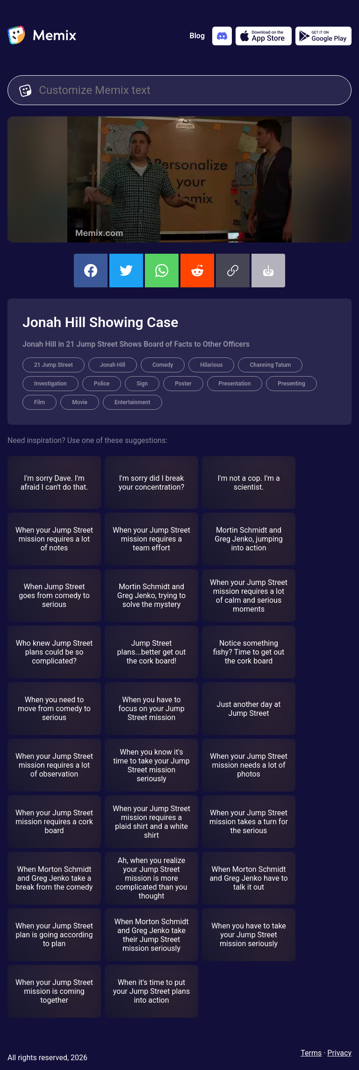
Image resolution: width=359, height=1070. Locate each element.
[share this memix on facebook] (91, 270)
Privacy (339, 1053)
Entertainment (132, 402)
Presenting (291, 383)
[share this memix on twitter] (126, 270)
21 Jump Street (53, 365)
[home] (41, 36)
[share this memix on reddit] (197, 270)
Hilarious (211, 365)
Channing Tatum (270, 365)
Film (39, 402)
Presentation (235, 383)
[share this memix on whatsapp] (162, 270)
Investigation (50, 383)
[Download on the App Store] (264, 36)
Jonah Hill (112, 365)
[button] (233, 270)
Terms (311, 1053)
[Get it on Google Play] (323, 36)
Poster (183, 383)
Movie (79, 402)
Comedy (162, 365)
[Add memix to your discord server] (222, 36)
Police (101, 383)
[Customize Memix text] (189, 90)
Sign (142, 383)
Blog (197, 35)
